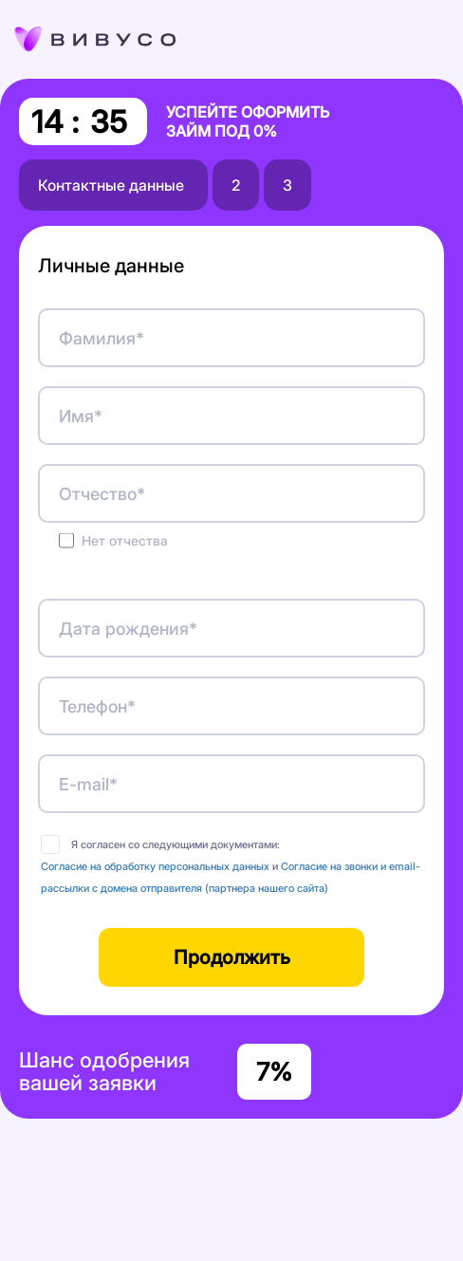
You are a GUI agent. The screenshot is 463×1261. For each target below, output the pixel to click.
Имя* (80, 416)
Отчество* (102, 494)
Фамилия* (101, 338)
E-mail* (88, 784)
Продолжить (232, 957)
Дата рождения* (128, 629)
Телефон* (97, 706)
